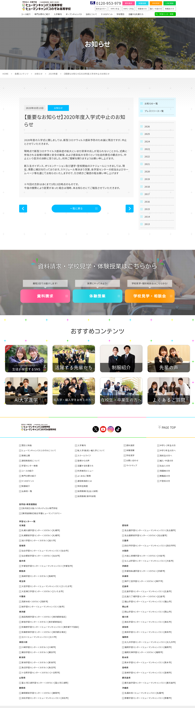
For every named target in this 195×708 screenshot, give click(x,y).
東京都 (22, 608)
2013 (147, 224)
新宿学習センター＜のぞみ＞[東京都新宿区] (42, 618)
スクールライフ (84, 456)
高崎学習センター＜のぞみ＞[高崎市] (39, 574)
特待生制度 (82, 485)
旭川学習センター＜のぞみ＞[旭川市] (39, 539)
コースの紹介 (28, 470)
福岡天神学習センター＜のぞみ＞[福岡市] (144, 648)
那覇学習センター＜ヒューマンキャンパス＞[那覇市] (148, 693)
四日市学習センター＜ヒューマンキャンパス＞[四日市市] (150, 544)
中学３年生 (115, 8)
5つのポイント (107, 14)
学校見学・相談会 (149, 297)
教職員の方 (169, 8)
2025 (147, 134)
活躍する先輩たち (135, 14)
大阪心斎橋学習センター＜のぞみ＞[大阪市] (145, 554)
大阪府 (125, 549)
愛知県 (125, 524)
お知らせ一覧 (151, 103)
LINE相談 (170, 3)
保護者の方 (142, 8)
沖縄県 (125, 683)
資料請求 (128, 3)
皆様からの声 (83, 461)
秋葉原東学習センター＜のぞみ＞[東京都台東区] (44, 628)
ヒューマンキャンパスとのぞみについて (39, 451)
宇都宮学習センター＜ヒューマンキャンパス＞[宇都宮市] (47, 564)
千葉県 (22, 594)
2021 (147, 164)
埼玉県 (22, 579)
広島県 (125, 584)
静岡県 (22, 683)
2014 (147, 217)
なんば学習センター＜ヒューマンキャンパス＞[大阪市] (149, 559)
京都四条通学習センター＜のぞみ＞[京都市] (145, 569)
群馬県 (22, 569)
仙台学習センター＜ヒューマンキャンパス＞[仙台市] (45, 549)
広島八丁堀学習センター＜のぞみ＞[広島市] (145, 594)
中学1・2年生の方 (168, 446)
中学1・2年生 (128, 8)
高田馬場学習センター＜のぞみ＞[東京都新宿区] (44, 613)
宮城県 (22, 544)
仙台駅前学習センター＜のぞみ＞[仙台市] (41, 554)
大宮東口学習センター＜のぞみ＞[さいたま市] (43, 589)
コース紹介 (26, 14)
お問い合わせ (132, 461)
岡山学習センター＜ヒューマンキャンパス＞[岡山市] (148, 608)
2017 (147, 194)
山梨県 (22, 673)
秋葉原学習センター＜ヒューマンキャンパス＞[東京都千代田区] (50, 623)
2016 (147, 202)
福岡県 (125, 633)
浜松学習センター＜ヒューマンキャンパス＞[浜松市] (45, 693)
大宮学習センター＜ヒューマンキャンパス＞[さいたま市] (47, 584)
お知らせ (39, 73)
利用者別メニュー (85, 470)
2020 (147, 171)
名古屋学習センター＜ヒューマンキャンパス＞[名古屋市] (150, 529)
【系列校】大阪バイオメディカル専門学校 (40, 507)
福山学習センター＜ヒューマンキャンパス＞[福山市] (148, 598)
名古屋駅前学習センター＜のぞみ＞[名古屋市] (146, 534)
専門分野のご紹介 (42, 14)
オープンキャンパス (74, 14)
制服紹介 (26, 485)
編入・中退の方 (156, 8)
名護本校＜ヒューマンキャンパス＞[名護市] (144, 688)
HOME (5, 73)
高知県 (125, 623)
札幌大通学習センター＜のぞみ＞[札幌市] (41, 529)
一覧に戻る (76, 208)
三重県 (125, 539)
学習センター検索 (166, 14)
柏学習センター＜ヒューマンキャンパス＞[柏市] (43, 603)
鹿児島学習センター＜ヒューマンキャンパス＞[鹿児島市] (150, 678)
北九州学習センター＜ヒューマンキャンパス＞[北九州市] (150, 638)
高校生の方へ (101, 8)
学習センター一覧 (27, 520)
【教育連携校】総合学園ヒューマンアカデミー (42, 512)
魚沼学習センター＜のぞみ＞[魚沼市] (39, 663)
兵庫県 (125, 574)
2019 (147, 179)
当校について (91, 14)
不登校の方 (165, 480)
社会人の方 (165, 466)
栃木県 (22, 559)
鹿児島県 (126, 673)
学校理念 (120, 14)
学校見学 (156, 3)
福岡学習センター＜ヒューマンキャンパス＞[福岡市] (148, 643)
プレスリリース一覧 (154, 111)
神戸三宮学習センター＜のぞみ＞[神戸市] (144, 579)
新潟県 (22, 653)
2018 (147, 187)
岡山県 (125, 603)
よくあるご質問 (84, 475)
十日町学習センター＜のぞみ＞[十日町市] (41, 668)
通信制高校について (31, 461)
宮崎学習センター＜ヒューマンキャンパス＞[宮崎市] (148, 668)
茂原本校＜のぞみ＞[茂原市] (35, 598)
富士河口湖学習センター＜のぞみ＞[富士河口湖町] (45, 678)
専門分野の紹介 (29, 475)
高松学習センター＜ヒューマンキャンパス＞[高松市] (148, 618)
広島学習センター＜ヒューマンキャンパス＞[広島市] (148, 589)
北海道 (22, 524)
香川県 (125, 613)
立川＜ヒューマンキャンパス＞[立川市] (39, 633)
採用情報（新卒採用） (86, 495)
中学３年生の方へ (168, 451)
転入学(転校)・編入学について (91, 451)
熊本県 (125, 653)
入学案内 (58, 14)
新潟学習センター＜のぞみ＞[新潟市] (39, 658)
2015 (147, 209)
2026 (147, 126)
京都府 (125, 564)
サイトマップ (131, 466)
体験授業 (142, 3)
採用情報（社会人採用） (87, 490)
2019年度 (53, 73)
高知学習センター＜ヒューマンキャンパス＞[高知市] (148, 628)
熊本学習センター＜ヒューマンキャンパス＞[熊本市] (148, 658)
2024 (147, 141)
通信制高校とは (84, 480)
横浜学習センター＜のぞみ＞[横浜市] (39, 648)
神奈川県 (23, 638)
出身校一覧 (27, 490)
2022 (147, 156)
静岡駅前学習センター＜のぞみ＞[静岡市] (41, 688)
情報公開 (26, 456)
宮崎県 (125, 663)
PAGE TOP (169, 428)
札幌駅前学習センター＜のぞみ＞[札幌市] (41, 534)
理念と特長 (27, 446)
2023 (147, 149)
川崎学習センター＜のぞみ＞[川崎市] (39, 643)
